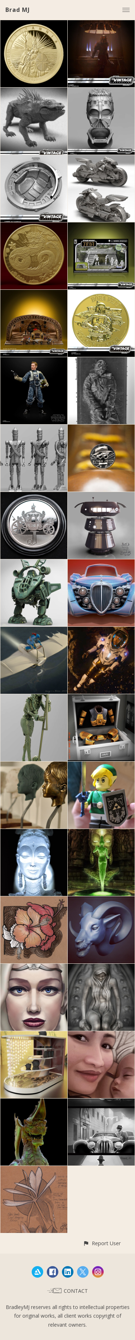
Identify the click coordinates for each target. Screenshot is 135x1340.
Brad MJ (17, 10)
